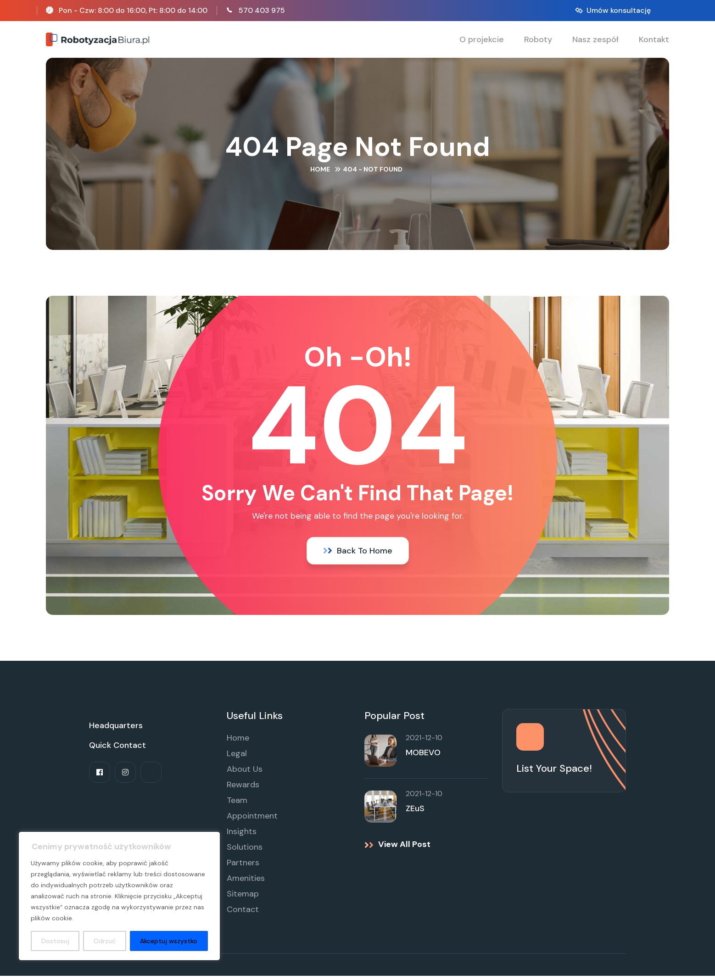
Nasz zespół (595, 39)
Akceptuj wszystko (168, 941)
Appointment (252, 818)
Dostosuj (55, 941)
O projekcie (481, 39)
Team (237, 803)
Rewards (243, 787)
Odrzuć (105, 941)
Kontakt (654, 39)
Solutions (245, 850)
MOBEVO (423, 755)
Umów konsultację (619, 10)
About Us (245, 772)
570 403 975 (262, 10)
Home (320, 170)
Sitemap (243, 896)
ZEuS (415, 811)
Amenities (246, 881)
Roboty (538, 39)
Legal (237, 756)
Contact (243, 912)
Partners (243, 865)
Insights (242, 834)
